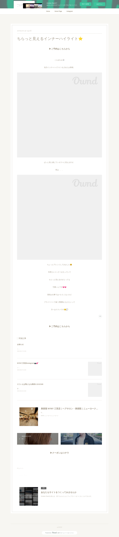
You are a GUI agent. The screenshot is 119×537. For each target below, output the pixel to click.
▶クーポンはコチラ (59, 453)
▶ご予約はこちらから (59, 49)
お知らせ (20, 344)
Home (48, 11)
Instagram (70, 11)
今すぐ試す (85, 4)
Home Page (58, 11)
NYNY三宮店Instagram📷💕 (27, 363)
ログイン (99, 4)
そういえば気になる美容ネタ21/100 (30, 384)
